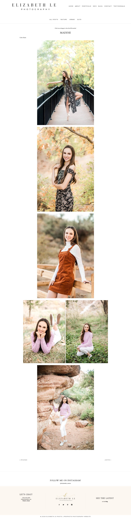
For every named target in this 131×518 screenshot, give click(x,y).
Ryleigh (24, 459)
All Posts (54, 19)
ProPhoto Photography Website (77, 516)
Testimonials (119, 6)
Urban (72, 19)
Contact (108, 6)
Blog (100, 6)
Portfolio (86, 6)
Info (95, 6)
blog (106, 501)
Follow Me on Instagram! (65, 480)
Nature (64, 19)
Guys (79, 19)
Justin (107, 459)
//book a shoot (26, 500)
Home (71, 6)
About (77, 6)
